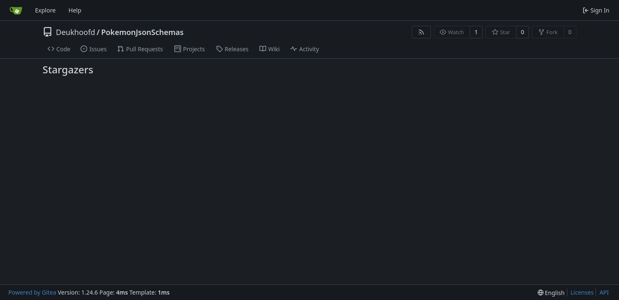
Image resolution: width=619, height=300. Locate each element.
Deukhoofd (75, 32)
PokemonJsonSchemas (142, 32)
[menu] (551, 293)
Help (74, 10)
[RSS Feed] (421, 32)
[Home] (16, 10)
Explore (45, 10)
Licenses (582, 292)
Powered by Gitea (32, 292)
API (604, 292)
